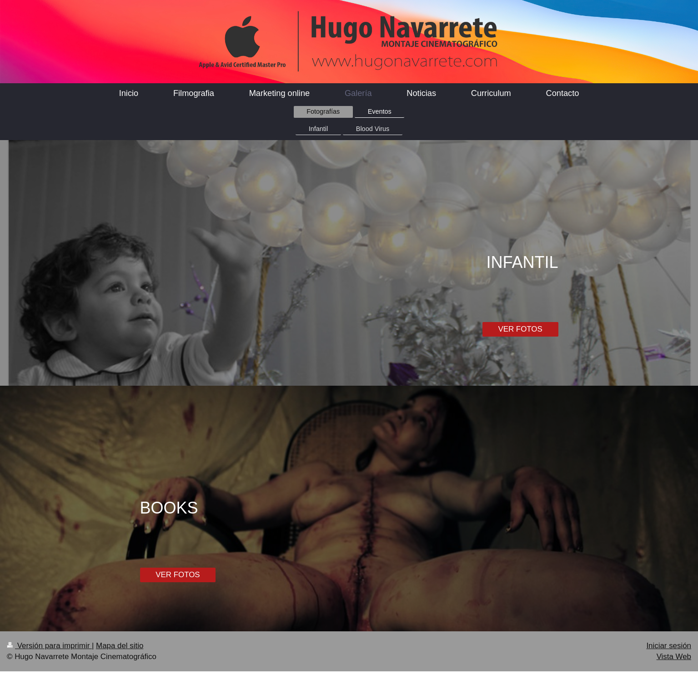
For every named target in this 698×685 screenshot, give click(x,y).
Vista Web (674, 656)
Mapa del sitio (119, 645)
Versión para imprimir (49, 645)
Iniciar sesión (668, 645)
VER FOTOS (520, 329)
